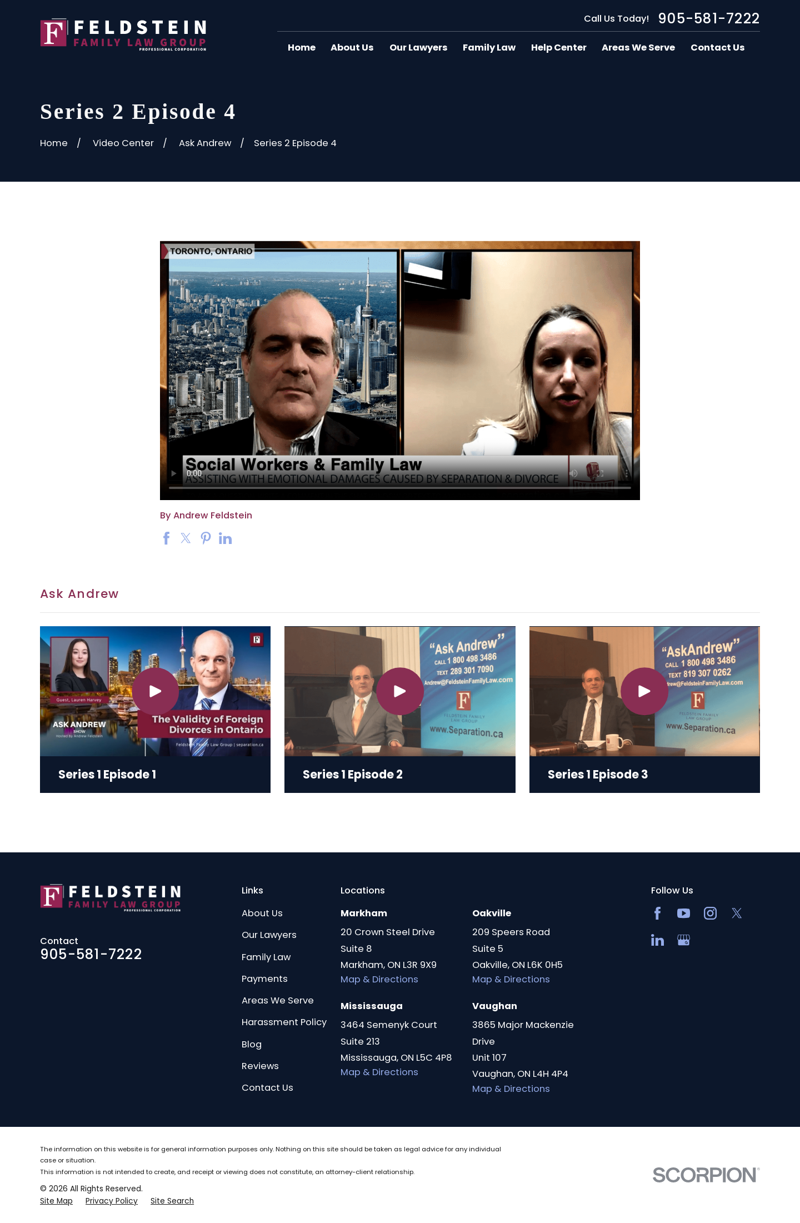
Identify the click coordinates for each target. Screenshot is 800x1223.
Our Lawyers (269, 935)
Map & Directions (379, 979)
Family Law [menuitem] (489, 47)
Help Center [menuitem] (559, 47)
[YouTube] (683, 913)
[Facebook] (657, 913)
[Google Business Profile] (683, 940)
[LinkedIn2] (657, 940)
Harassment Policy (284, 1022)
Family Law (266, 957)
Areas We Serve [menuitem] (638, 47)
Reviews (260, 1066)
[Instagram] (710, 913)
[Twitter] (737, 913)
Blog (252, 1044)
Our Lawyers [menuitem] (418, 47)
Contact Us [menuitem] (718, 47)
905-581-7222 (709, 19)
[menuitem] (56, 1201)
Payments (265, 978)
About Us (262, 913)
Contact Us (267, 1087)
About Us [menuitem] (352, 47)
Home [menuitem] (302, 47)
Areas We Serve (278, 1000)
